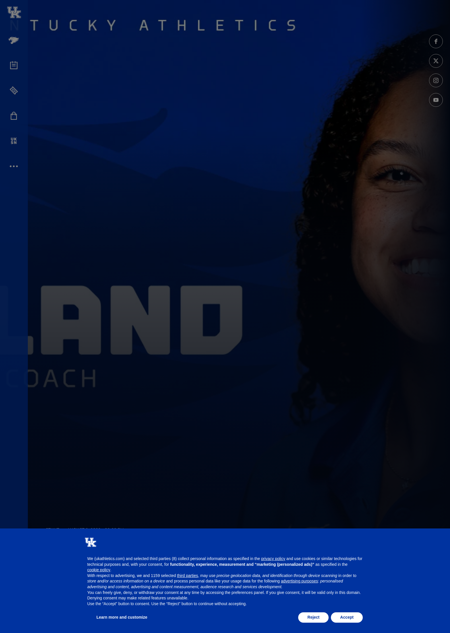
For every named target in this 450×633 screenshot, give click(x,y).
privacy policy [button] (273, 558)
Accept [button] (347, 617)
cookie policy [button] (98, 570)
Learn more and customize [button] (121, 617)
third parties (187, 575)
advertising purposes (299, 581)
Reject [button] (313, 617)
